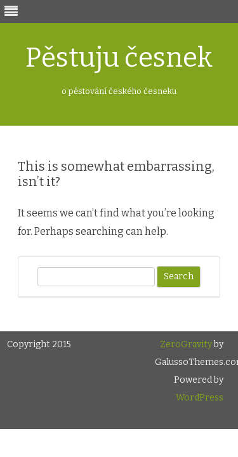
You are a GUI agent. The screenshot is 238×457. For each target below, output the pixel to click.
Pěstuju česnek (119, 58)
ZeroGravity (186, 344)
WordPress (199, 397)
